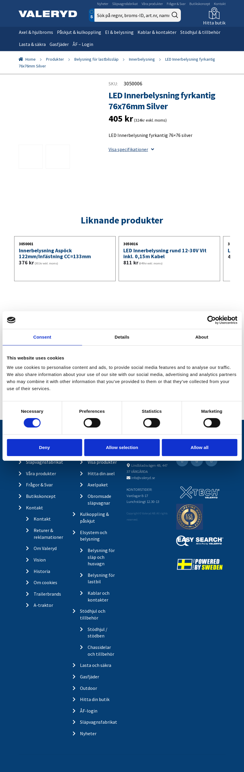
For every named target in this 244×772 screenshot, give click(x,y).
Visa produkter (102, 462)
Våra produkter (152, 3)
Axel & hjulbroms (36, 32)
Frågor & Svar (176, 3)
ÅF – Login (83, 44)
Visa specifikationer (131, 149)
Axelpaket (98, 485)
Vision (40, 560)
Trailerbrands (47, 594)
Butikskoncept (199, 3)
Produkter (55, 59)
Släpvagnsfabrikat (125, 3)
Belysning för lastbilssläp (96, 59)
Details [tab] (122, 336)
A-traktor (43, 605)
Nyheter (102, 3)
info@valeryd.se (143, 477)
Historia (42, 571)
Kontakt (220, 3)
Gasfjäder (59, 44)
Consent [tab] (42, 336)
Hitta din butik (94, 699)
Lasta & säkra (32, 44)
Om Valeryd (45, 548)
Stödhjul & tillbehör (200, 32)
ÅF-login (88, 711)
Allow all (200, 447)
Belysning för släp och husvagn (101, 556)
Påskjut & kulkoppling (79, 32)
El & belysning (119, 32)
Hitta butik (214, 23)
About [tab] (201, 336)
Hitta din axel (101, 473)
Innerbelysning (142, 59)
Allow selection (122, 447)
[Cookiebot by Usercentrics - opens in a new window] (211, 320)
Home (30, 59)
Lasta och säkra (95, 665)
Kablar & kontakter (156, 32)
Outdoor (88, 688)
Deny (44, 447)
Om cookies (45, 582)
